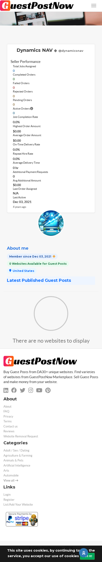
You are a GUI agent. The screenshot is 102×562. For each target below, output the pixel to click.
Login (7, 494)
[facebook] (14, 390)
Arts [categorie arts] (6, 470)
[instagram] (30, 390)
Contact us (10, 426)
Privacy (8, 416)
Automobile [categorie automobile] (11, 475)
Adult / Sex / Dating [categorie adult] (16, 450)
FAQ (6, 411)
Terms (7, 421)
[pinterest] (48, 390)
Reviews (8, 431)
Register (8, 499)
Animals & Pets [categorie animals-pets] (13, 460)
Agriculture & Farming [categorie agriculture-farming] (17, 455)
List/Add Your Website (18, 504)
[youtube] (39, 390)
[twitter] (22, 390)
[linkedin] (5, 390)
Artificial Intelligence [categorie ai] (16, 465)
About (7, 406)
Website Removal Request (20, 436)
